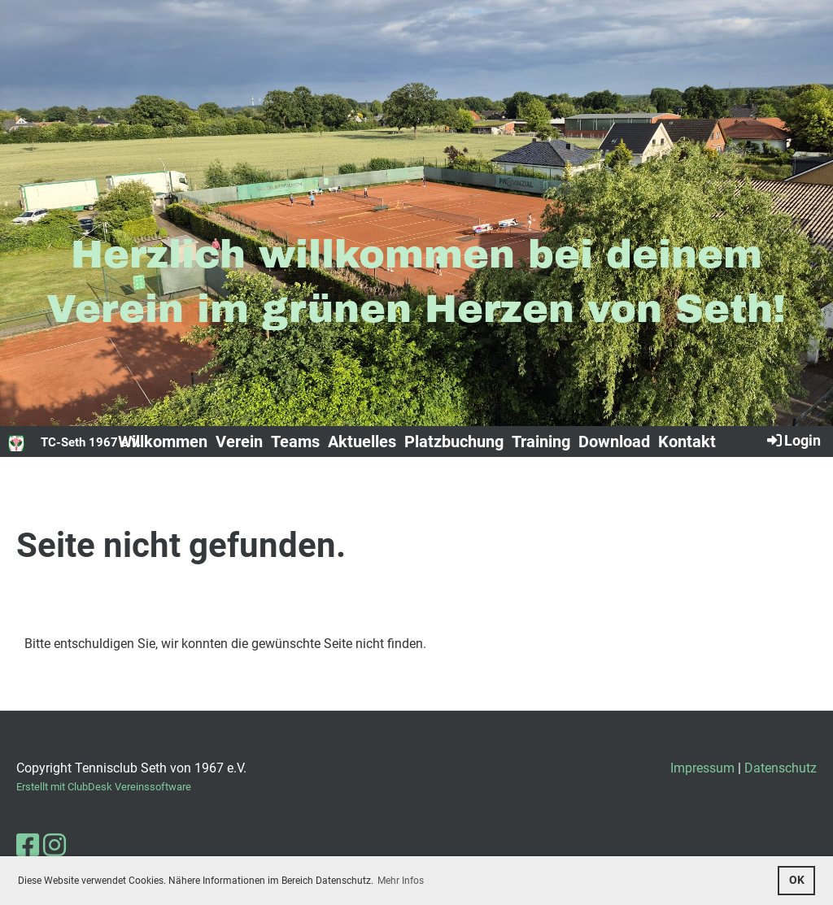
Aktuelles (362, 441)
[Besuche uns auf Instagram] (54, 845)
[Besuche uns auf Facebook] (27, 845)
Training (541, 441)
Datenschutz (780, 768)
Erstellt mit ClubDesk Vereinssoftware (103, 787)
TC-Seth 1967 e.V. (91, 442)
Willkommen (162, 441)
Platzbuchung (454, 441)
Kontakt (687, 441)
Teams (295, 441)
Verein (239, 441)
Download (614, 441)
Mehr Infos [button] (400, 880)
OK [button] (797, 880)
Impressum (702, 768)
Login (793, 440)
